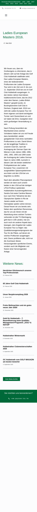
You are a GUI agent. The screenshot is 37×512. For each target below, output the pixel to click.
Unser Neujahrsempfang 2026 (15, 294)
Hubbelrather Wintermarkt (14, 336)
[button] (6, 15)
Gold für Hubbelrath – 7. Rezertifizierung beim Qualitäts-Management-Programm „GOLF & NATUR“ (17, 321)
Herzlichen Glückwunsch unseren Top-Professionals (17, 271)
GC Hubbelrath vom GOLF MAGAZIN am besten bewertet (18, 361)
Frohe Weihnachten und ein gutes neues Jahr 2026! (17, 306)
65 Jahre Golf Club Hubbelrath (16, 284)
